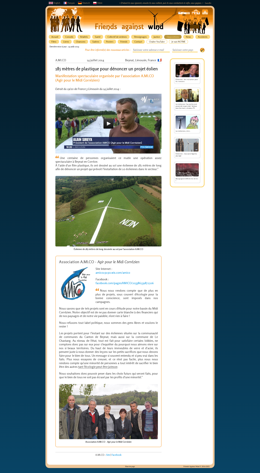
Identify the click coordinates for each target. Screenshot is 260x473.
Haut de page (130, 466)
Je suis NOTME (178, 41)
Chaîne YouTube (157, 41)
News (188, 36)
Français (69, 3)
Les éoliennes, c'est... (187, 124)
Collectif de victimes (117, 36)
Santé (97, 36)
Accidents (202, 36)
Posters (109, 41)
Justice (157, 36)
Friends (123, 41)
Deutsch (84, 3)
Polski (97, 3)
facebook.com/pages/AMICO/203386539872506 (125, 283)
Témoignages (140, 36)
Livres (66, 41)
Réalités (84, 36)
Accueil (54, 36)
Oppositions (173, 36)
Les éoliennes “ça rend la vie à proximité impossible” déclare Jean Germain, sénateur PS (187, 99)
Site (108, 454)
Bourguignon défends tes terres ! (187, 172)
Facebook (117, 454)
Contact (138, 41)
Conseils (69, 36)
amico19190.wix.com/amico (113, 272)
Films (53, 41)
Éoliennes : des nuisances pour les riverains (187, 73)
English (54, 3)
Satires (95, 41)
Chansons (80, 41)
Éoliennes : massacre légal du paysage (187, 148)
